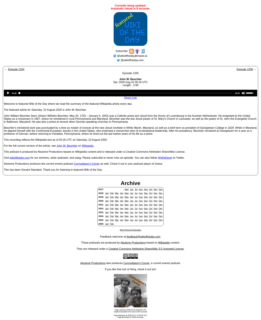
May (127, 189)
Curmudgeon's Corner (87, 163)
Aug (141, 189)
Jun (131, 189)
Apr (121, 193)
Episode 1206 (245, 69)
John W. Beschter (67, 145)
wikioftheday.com (19, 157)
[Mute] (243, 93)
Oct (150, 189)
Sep (146, 189)
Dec (161, 189)
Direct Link (130, 97)
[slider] (250, 93)
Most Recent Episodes (130, 230)
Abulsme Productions (133, 242)
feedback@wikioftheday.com (143, 236)
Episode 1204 (16, 69)
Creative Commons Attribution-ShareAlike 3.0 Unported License (146, 248)
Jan (107, 193)
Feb (112, 193)
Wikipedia (87, 145)
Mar (117, 193)
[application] (130, 93)
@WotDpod (165, 157)
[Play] (8, 93)
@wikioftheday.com (132, 60)
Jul (136, 189)
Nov (155, 189)
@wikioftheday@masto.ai (132, 55)
